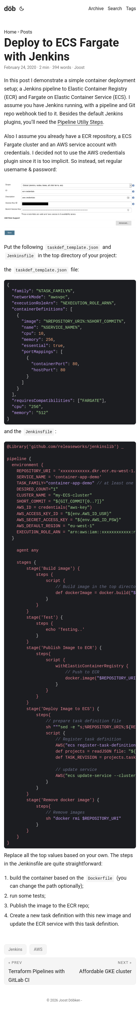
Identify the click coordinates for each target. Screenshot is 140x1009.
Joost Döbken (69, 1000)
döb (10, 9)
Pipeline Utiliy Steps (80, 122)
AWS (38, 949)
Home (10, 32)
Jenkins (15, 949)
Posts (26, 32)
